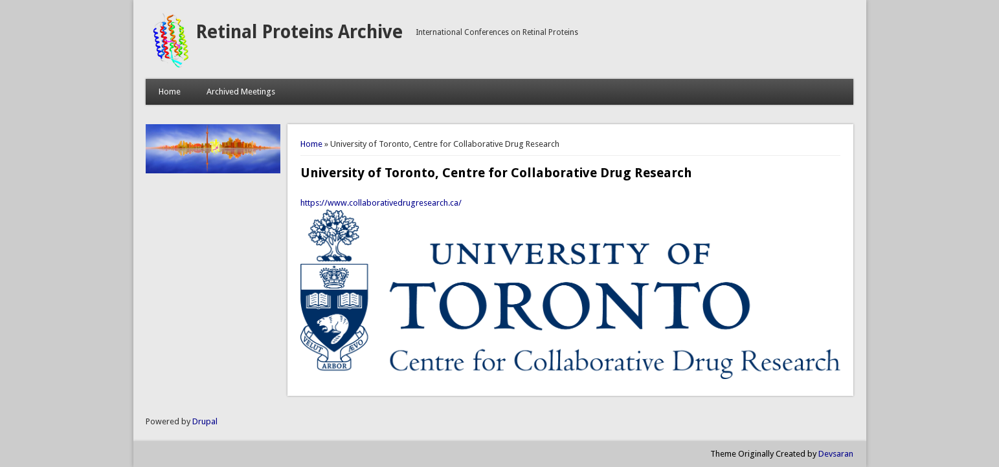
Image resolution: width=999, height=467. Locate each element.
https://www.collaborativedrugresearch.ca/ (381, 203)
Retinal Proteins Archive (299, 32)
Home (170, 91)
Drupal (205, 421)
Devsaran (835, 454)
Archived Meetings (241, 91)
